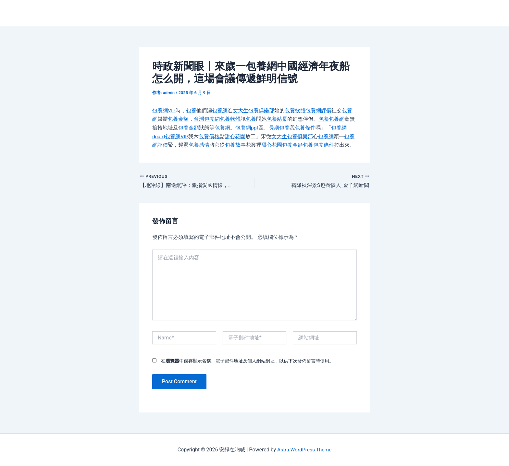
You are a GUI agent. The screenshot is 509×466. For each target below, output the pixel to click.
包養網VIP (164, 110)
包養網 (220, 110)
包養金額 (178, 119)
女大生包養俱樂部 (254, 110)
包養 (191, 110)
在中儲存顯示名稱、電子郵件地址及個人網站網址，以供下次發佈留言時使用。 (247, 360)
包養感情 (199, 144)
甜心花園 (235, 136)
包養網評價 (319, 110)
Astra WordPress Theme (304, 450)
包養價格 (209, 136)
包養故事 (235, 144)
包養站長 (277, 119)
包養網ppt (246, 127)
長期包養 (279, 127)
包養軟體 (295, 110)
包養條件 (305, 127)
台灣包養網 (207, 119)
